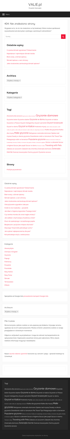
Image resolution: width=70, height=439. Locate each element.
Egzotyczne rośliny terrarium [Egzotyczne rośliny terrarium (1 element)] (29, 116)
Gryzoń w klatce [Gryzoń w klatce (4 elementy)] (26, 126)
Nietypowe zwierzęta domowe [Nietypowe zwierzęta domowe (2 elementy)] (40, 133)
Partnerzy (7, 262)
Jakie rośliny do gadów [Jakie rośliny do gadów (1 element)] (49, 399)
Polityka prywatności (14, 169)
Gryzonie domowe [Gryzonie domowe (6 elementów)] (47, 115)
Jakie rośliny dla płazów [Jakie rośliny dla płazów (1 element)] (52, 126)
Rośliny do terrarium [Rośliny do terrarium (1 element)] (50, 139)
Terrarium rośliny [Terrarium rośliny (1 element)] (41, 145)
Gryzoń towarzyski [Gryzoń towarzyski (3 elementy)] (55, 123)
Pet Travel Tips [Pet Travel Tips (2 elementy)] (57, 136)
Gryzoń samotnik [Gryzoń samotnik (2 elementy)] (41, 123)
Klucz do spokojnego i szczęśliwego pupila (19, 221)
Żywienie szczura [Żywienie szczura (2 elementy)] (45, 152)
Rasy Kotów (8, 272)
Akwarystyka (8, 248)
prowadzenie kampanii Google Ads (35, 296)
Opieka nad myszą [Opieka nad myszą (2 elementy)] (42, 407)
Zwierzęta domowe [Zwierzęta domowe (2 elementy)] (44, 149)
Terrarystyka (8, 282)
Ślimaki (7, 278)
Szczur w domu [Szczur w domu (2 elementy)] (31, 145)
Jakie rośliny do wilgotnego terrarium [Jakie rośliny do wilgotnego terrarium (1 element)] (35, 129)
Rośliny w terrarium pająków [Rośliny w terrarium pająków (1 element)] (38, 142)
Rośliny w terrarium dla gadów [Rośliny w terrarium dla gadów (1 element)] (25, 142)
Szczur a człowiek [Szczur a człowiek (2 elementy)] (52, 142)
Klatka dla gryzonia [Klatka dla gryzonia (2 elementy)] (51, 130)
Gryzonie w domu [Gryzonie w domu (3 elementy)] (37, 119)
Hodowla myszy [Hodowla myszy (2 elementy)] (40, 126)
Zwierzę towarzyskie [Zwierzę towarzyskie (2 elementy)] (20, 152)
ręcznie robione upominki (18, 354)
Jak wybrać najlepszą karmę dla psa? (17, 231)
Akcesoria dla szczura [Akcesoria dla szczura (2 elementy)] (14, 116)
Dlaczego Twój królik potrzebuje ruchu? (18, 228)
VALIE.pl (35, 4)
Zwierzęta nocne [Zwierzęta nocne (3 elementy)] (26, 423)
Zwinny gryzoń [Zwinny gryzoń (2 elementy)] (33, 152)
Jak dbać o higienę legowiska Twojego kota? (20, 211)
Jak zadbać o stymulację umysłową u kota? (19, 218)
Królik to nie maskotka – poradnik (16, 208)
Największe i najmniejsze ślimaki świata (21, 53)
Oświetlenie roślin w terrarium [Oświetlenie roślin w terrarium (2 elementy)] (40, 136)
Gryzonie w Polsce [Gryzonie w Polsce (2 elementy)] (13, 123)
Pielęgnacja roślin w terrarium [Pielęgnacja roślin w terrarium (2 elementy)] (17, 139)
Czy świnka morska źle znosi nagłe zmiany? (19, 214)
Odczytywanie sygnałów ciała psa (16, 204)
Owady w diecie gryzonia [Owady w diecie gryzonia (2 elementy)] (21, 136)
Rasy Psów (8, 275)
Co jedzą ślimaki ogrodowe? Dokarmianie (21, 50)
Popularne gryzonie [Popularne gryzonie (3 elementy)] (36, 139)
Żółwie (6, 285)
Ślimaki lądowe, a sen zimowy (17, 60)
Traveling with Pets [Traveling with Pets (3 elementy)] (53, 145)
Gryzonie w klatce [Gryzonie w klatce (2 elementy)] (51, 119)
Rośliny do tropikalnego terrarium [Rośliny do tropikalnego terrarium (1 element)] (39, 413)
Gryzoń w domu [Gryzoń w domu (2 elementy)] (12, 126)
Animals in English (11, 252)
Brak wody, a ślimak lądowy (16, 57)
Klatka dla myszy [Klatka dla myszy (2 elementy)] (47, 403)
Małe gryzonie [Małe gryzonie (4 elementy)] (21, 133)
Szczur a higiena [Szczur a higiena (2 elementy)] (33, 416)
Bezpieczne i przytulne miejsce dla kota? (18, 224)
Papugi (6, 258)
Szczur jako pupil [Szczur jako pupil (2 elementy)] (19, 145)
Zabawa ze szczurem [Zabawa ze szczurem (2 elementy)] (14, 149)
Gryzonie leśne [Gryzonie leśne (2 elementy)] (12, 119)
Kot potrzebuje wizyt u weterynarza (16, 234)
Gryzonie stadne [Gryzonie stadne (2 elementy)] (23, 119)
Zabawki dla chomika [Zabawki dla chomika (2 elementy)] (29, 149)
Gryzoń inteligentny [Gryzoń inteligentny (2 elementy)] (27, 123)
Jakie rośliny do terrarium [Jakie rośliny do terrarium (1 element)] (21, 129)
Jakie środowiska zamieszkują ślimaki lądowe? (23, 63)
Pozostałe (7, 268)
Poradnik (7, 265)
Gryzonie (7, 255)
